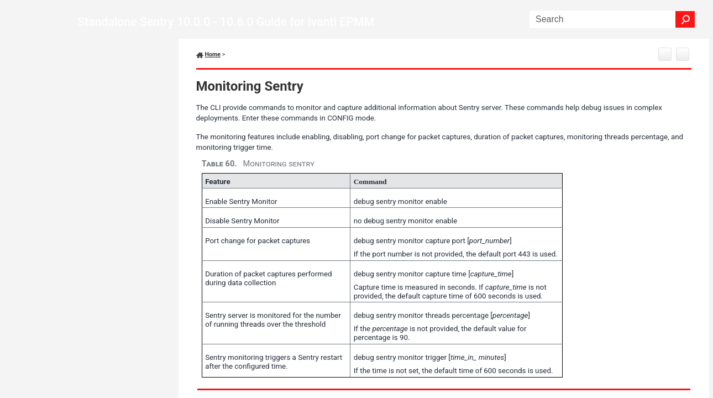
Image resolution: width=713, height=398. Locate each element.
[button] (685, 19)
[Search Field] (612, 19)
